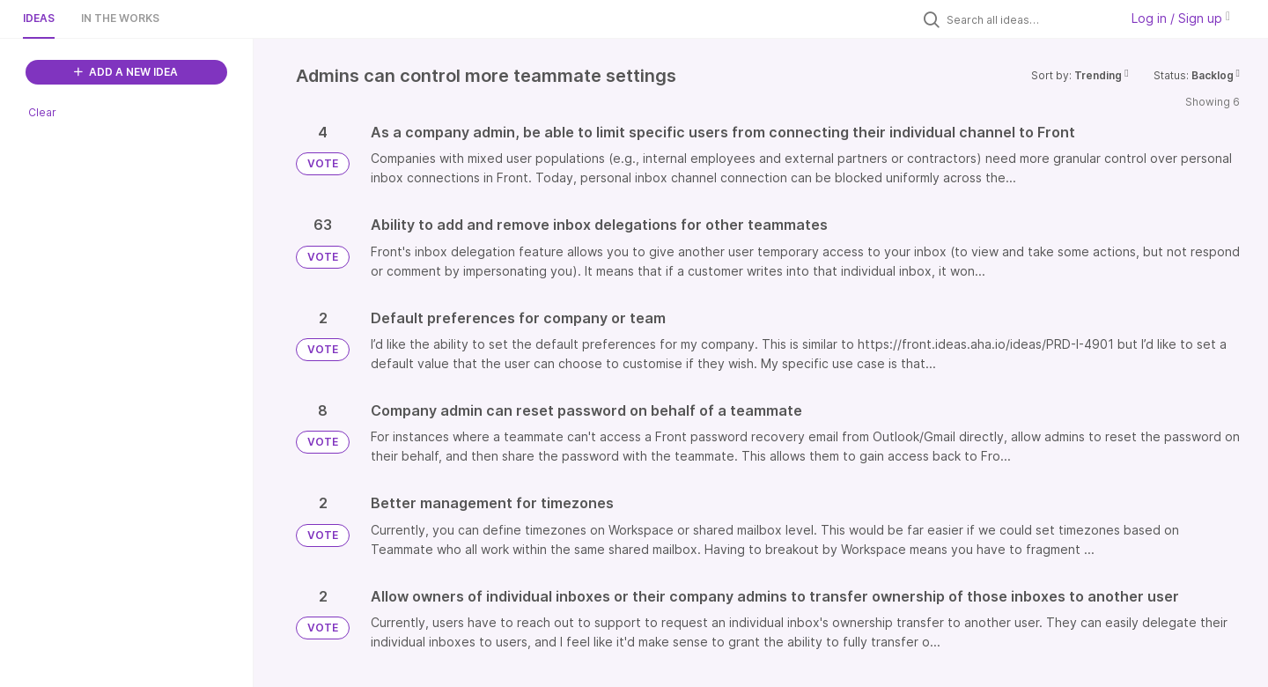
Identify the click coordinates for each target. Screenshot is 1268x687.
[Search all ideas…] (1028, 19)
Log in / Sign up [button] (1181, 18)
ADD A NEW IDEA (126, 71)
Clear (42, 112)
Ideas (39, 18)
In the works (120, 18)
